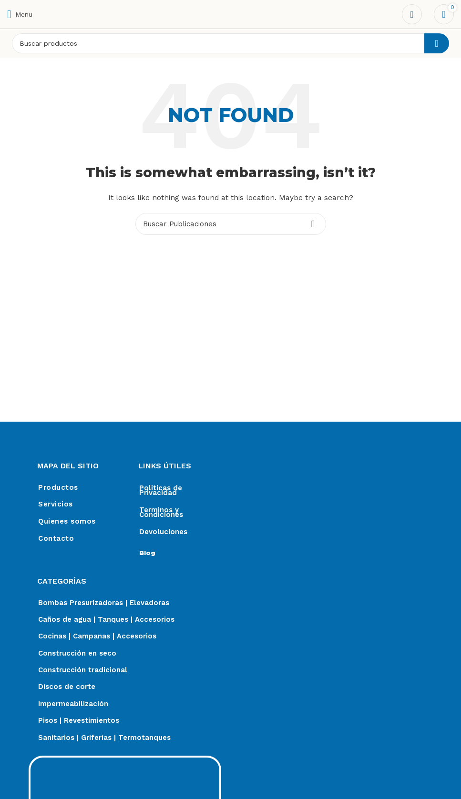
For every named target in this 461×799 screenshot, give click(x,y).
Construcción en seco (77, 654)
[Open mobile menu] (19, 14)
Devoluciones (163, 531)
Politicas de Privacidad (160, 490)
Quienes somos (67, 522)
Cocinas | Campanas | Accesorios (97, 637)
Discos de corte (66, 689)
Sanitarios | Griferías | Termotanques (104, 740)
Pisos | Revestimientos (78, 723)
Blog (147, 552)
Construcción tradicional (82, 672)
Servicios (55, 505)
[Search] (230, 43)
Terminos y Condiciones (161, 512)
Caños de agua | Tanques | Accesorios (106, 620)
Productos (58, 488)
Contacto (56, 539)
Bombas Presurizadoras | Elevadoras (103, 603)
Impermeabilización (73, 706)
